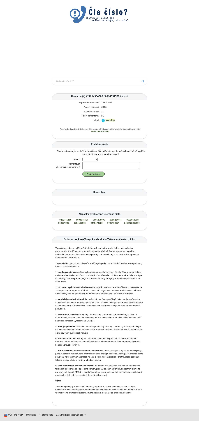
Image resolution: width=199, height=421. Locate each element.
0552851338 (133, 220)
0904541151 (82, 220)
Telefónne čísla (46, 415)
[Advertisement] (99, 53)
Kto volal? (18, 415)
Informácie (31, 415)
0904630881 (80, 223)
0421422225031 (132, 223)
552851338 (63, 223)
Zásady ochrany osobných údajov (71, 415)
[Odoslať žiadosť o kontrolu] (100, 131)
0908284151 (116, 220)
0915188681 (113, 223)
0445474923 (96, 223)
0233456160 (65, 220)
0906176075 (99, 220)
